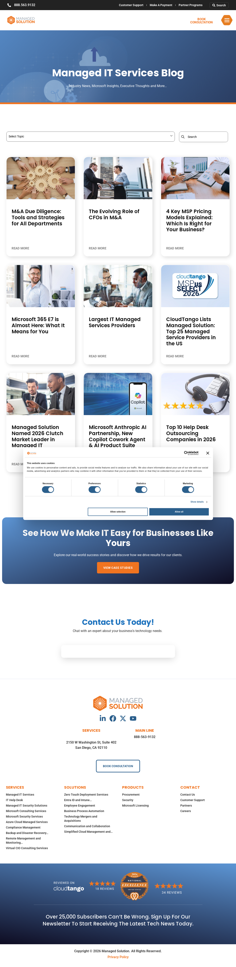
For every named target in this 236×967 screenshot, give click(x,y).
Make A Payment (161, 5)
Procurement (131, 794)
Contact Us (187, 794)
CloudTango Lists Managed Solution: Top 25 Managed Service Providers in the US (191, 331)
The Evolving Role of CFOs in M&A (114, 214)
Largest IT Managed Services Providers (115, 322)
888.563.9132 (24, 5)
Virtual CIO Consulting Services (27, 848)
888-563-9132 (144, 737)
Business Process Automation (84, 811)
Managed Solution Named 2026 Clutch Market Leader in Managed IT (37, 436)
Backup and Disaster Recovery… (27, 833)
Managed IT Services (20, 794)
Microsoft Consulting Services (26, 811)
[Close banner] (207, 453)
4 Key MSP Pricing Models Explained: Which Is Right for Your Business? (189, 220)
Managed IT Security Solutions (26, 805)
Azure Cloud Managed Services (27, 822)
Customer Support (131, 5)
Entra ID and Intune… (78, 800)
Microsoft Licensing (135, 805)
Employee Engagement (79, 805)
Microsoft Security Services (24, 816)
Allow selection (117, 512)
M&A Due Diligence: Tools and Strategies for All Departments (38, 217)
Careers (185, 811)
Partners (186, 805)
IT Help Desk (14, 800)
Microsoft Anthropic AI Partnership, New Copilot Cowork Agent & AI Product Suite (117, 436)
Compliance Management (23, 827)
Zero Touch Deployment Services (86, 794)
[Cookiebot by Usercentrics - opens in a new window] (180, 453)
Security (127, 800)
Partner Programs (190, 5)
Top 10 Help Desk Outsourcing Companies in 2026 (191, 433)
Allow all (179, 512)
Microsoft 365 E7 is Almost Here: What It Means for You (38, 325)
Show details (197, 502)
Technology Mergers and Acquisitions (80, 818)
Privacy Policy (118, 957)
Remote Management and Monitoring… (23, 840)
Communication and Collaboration (87, 826)
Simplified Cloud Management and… (88, 831)
